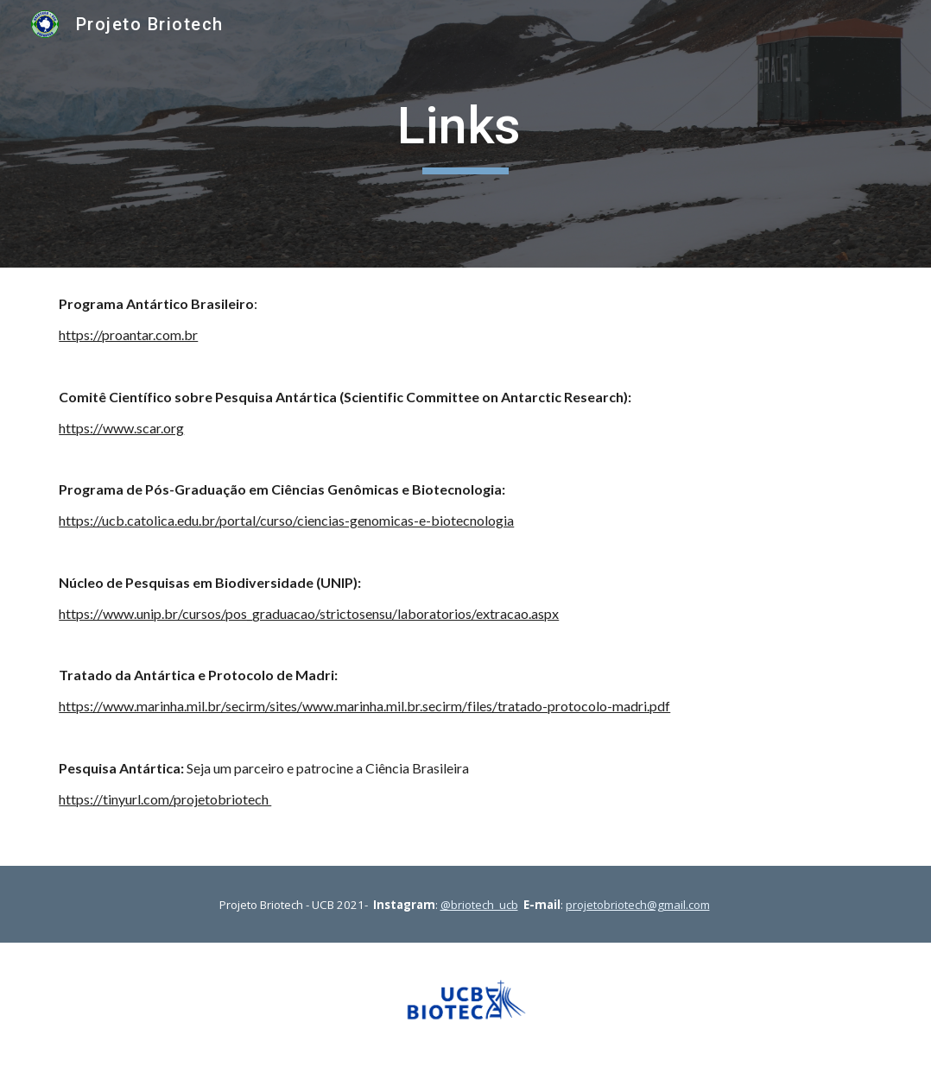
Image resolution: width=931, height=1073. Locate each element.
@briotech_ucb (479, 904)
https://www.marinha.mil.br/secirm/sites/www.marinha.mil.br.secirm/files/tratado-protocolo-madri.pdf (364, 705)
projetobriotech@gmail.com (638, 904)
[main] (465, 133)
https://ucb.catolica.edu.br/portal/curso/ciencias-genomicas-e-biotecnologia (286, 520)
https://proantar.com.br (128, 334)
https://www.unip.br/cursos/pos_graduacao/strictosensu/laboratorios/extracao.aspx (309, 613)
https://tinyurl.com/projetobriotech (165, 799)
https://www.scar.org (121, 428)
